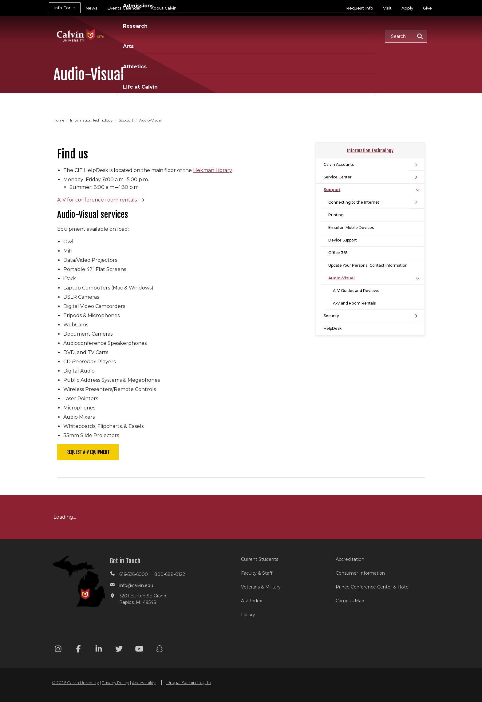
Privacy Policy (115, 682)
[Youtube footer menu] (139, 650)
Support (126, 120)
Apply (407, 8)
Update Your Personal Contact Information (368, 265)
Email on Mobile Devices (351, 227)
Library (248, 614)
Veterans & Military (261, 587)
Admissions (217, 36)
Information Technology (92, 120)
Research (257, 36)
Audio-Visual (341, 278)
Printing (336, 215)
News (91, 8)
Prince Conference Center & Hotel (372, 587)
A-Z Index (251, 601)
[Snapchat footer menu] (159, 650)
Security (331, 315)
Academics (175, 36)
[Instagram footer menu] (58, 650)
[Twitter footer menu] (119, 650)
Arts (287, 36)
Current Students (259, 559)
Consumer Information (360, 573)
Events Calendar (124, 8)
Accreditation (350, 559)
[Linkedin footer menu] (98, 650)
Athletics (317, 36)
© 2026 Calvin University (75, 682)
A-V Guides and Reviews (356, 290)
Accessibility (144, 682)
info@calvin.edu (136, 585)
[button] (406, 36)
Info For (62, 7)
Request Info (359, 8)
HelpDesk (333, 328)
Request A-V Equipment (88, 452)
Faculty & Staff (256, 573)
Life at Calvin (358, 36)
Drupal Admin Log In (188, 682)
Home (59, 120)
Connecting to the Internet (353, 202)
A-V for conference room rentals (97, 200)
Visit (387, 8)
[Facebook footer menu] (78, 650)
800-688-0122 (169, 574)
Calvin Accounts (339, 164)
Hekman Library (212, 170)
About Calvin (163, 8)
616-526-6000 (133, 574)
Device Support (342, 240)
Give (427, 8)
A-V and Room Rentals (354, 303)
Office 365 (338, 252)
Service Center (338, 177)
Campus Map (350, 601)
